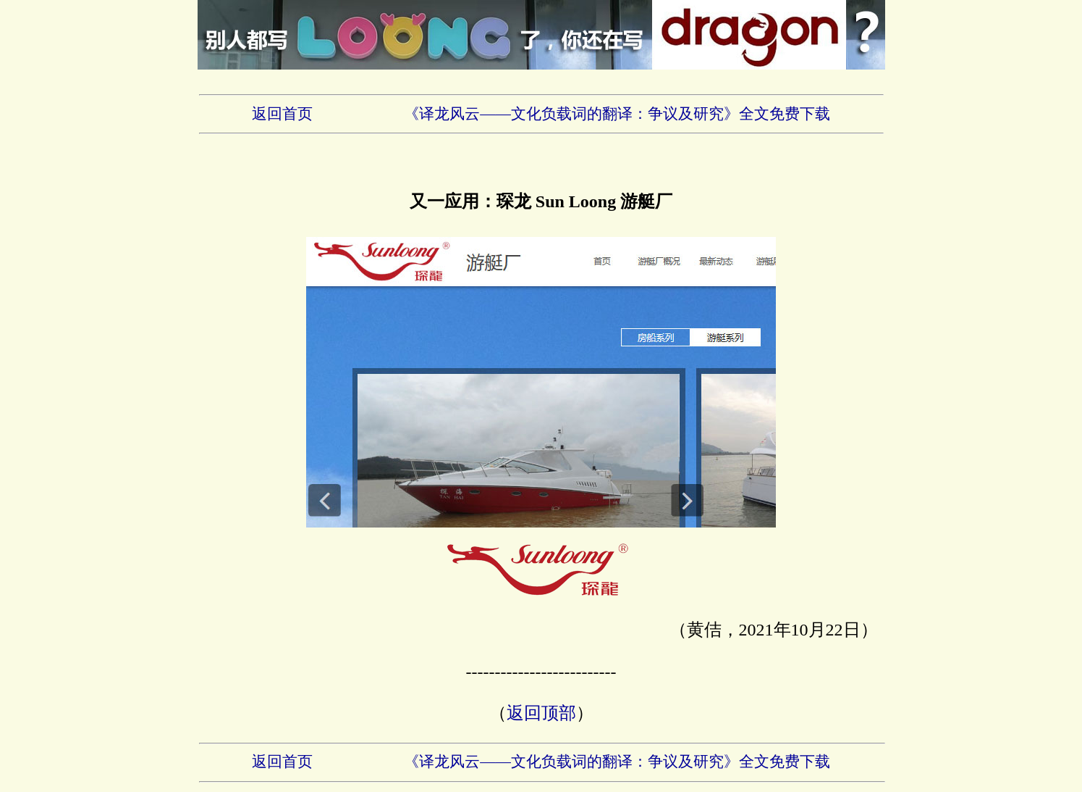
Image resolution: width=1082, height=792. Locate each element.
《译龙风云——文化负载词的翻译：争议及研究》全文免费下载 (617, 113)
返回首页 (282, 113)
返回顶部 (541, 713)
